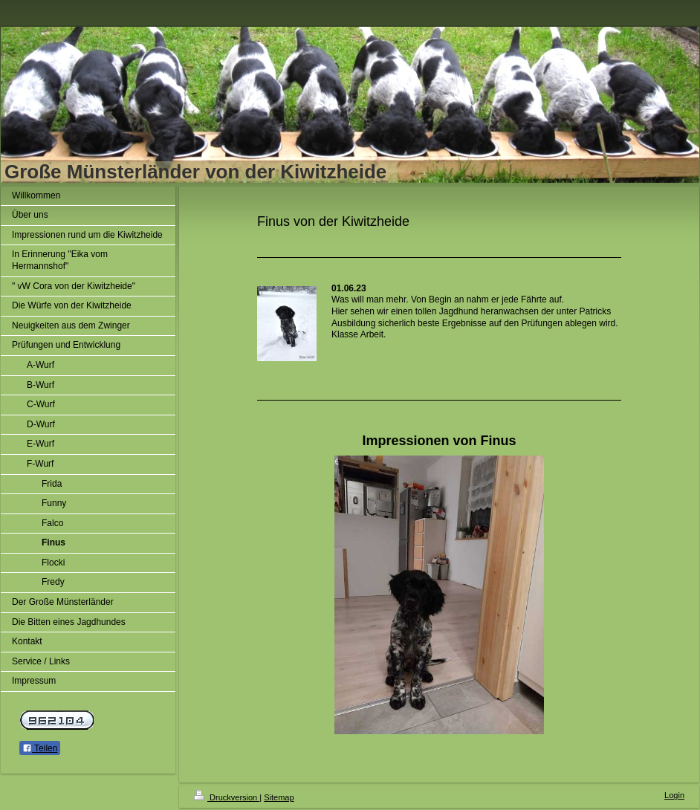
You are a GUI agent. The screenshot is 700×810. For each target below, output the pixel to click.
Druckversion (226, 797)
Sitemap (279, 797)
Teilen (39, 748)
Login (674, 795)
